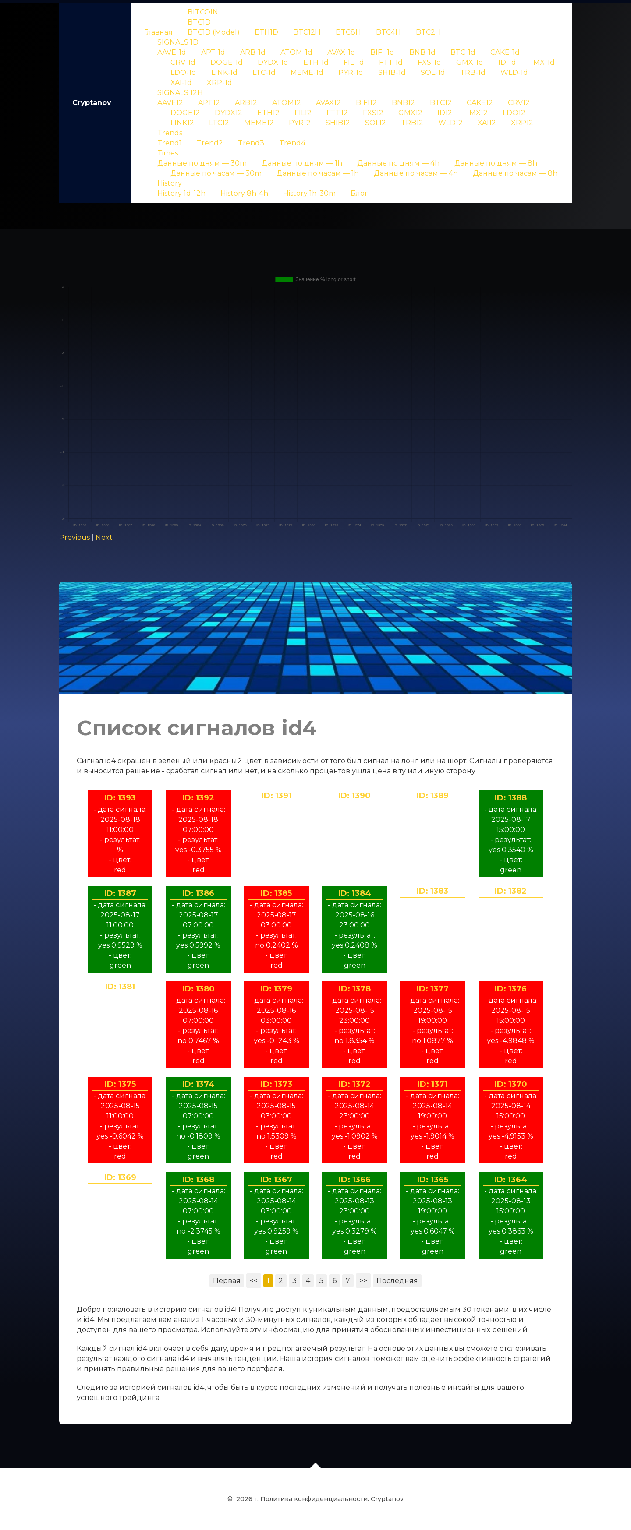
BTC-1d (462, 52)
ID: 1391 (276, 795)
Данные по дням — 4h (398, 163)
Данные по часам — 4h (416, 173)
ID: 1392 (198, 798)
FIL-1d (354, 62)
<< (254, 1280)
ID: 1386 (198, 893)
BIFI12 (366, 103)
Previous (74, 537)
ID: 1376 (511, 989)
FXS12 (373, 113)
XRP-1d (219, 82)
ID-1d (507, 62)
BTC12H (307, 32)
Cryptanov (91, 103)
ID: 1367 (276, 1180)
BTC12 (441, 103)
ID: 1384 (354, 893)
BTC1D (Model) (214, 32)
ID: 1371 (432, 1084)
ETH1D (266, 32)
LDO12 (514, 113)
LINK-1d (224, 72)
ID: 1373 (276, 1084)
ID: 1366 (355, 1180)
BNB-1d (422, 52)
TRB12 (412, 123)
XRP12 (522, 123)
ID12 (444, 113)
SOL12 (375, 123)
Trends (169, 133)
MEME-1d (307, 72)
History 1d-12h (181, 193)
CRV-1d (182, 62)
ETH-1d (316, 62)
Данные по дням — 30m (202, 163)
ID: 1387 (120, 893)
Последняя (397, 1280)
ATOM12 (286, 103)
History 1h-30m (309, 193)
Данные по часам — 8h (515, 173)
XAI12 (487, 123)
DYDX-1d (273, 62)
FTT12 (337, 113)
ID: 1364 (510, 1180)
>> (363, 1280)
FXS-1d (429, 62)
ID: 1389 (433, 795)
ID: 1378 (355, 989)
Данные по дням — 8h (495, 163)
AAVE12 (170, 103)
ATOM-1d (296, 52)
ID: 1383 (432, 891)
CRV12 (519, 103)
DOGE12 (185, 113)
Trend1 (169, 143)
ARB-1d (253, 52)
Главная (158, 32)
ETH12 (268, 113)
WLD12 (450, 123)
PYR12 (300, 123)
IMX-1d (543, 62)
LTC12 (219, 123)
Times (167, 153)
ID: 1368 (198, 1180)
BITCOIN (203, 12)
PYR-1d (350, 72)
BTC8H (348, 32)
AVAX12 (328, 103)
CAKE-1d (505, 52)
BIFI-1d (382, 52)
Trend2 (210, 143)
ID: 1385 (276, 893)
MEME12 (259, 123)
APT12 (209, 103)
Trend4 (292, 143)
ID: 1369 (120, 1177)
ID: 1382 (511, 891)
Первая (227, 1280)
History (169, 183)
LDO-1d (183, 72)
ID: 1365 (432, 1180)
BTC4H (388, 32)
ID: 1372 (355, 1084)
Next (104, 537)
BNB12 (403, 103)
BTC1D (199, 22)
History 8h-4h (244, 193)
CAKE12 (480, 103)
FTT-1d (391, 62)
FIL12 (303, 113)
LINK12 (182, 123)
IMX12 (477, 113)
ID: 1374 (198, 1084)
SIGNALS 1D (178, 42)
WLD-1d (514, 72)
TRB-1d (473, 72)
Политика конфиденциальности (314, 1505)
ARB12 (246, 103)
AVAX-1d (341, 52)
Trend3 (251, 143)
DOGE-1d (226, 62)
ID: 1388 (511, 798)
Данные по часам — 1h (318, 173)
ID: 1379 (276, 989)
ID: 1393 (120, 798)
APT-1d (213, 52)
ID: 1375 (120, 1084)
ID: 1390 (354, 795)
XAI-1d (181, 82)
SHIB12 (338, 123)
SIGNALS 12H (180, 92)
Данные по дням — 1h (302, 163)
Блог (359, 193)
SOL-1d (433, 72)
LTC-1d (264, 72)
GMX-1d (469, 62)
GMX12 (410, 113)
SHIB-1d (392, 72)
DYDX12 (228, 113)
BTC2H (428, 32)
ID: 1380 (198, 989)
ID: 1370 (511, 1084)
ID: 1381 (120, 986)
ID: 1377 (433, 989)
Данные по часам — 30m (216, 173)
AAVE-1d (171, 52)
